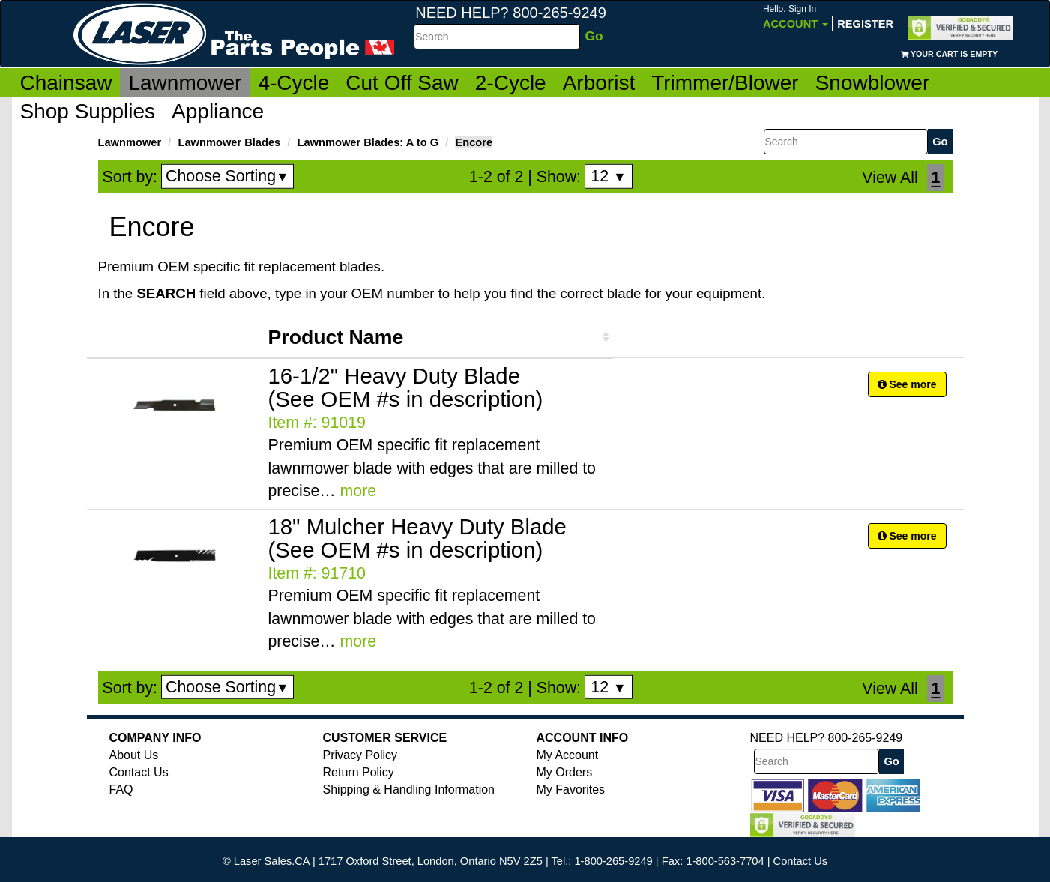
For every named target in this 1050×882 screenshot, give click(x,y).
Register (865, 24)
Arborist (599, 82)
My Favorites (571, 789)
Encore (473, 142)
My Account (568, 755)
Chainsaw (66, 82)
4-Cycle (293, 82)
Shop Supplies (88, 111)
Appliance (218, 111)
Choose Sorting (227, 176)
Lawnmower (184, 82)
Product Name (336, 337)
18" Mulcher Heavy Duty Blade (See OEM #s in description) (417, 538)
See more (907, 384)
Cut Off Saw (402, 82)
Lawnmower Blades (229, 142)
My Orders (565, 772)
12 (608, 176)
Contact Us (139, 772)
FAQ (121, 789)
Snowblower (872, 82)
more (358, 491)
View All (889, 178)
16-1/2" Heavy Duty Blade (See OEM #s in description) (405, 387)
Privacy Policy (360, 755)
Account (795, 17)
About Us (134, 755)
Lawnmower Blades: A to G (368, 142)
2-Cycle (510, 82)
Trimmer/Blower (725, 82)
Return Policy (358, 772)
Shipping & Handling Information (409, 789)
